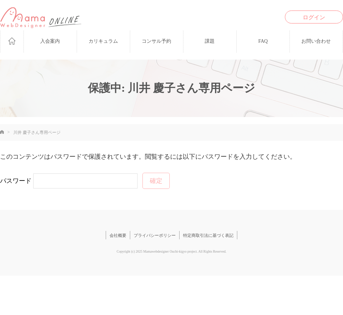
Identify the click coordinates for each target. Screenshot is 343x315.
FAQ (263, 41)
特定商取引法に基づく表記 (208, 235)
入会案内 (50, 41)
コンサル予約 (156, 41)
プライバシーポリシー (155, 235)
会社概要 (118, 235)
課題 (210, 41)
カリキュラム (103, 41)
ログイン (314, 17)
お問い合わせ (316, 41)
